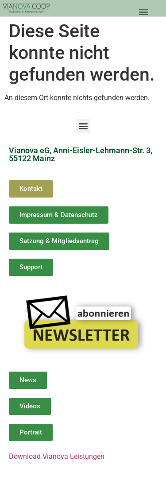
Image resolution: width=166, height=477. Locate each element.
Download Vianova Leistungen (56, 456)
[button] (143, 11)
